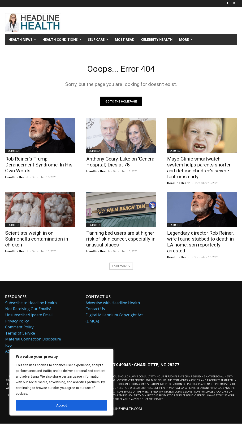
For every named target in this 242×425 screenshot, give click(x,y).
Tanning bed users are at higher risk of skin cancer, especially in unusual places (121, 240)
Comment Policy (19, 328)
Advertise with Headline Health (113, 304)
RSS (8, 346)
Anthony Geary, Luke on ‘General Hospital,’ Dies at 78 (121, 163)
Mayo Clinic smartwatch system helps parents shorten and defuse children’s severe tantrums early (199, 169)
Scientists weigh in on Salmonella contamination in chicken (36, 240)
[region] (61, 382)
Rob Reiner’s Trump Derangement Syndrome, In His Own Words (39, 166)
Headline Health (17, 178)
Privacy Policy (17, 322)
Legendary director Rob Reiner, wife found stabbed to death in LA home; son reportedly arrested (200, 243)
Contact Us (95, 310)
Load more (121, 267)
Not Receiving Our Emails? (28, 310)
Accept (61, 405)
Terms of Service (20, 334)
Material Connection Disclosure (33, 340)
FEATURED (13, 152)
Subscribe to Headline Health (31, 304)
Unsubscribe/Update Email (28, 316)
